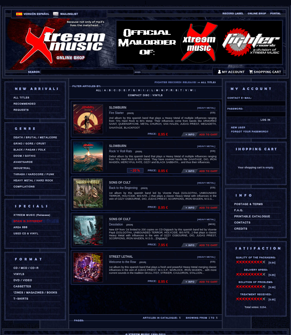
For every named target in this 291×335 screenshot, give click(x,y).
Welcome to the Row (122, 262)
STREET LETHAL (121, 256)
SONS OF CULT (120, 182)
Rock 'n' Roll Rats (120, 151)
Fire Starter (116, 112)
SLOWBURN (117, 107)
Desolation (116, 224)
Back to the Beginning (123, 187)
